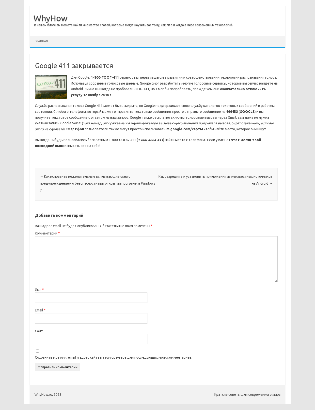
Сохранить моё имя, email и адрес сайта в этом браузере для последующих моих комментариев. (113, 357)
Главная (41, 41)
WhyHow (50, 18)
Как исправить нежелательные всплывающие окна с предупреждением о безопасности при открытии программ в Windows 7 (97, 183)
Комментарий (47, 233)
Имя (39, 290)
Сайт (39, 331)
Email (40, 310)
